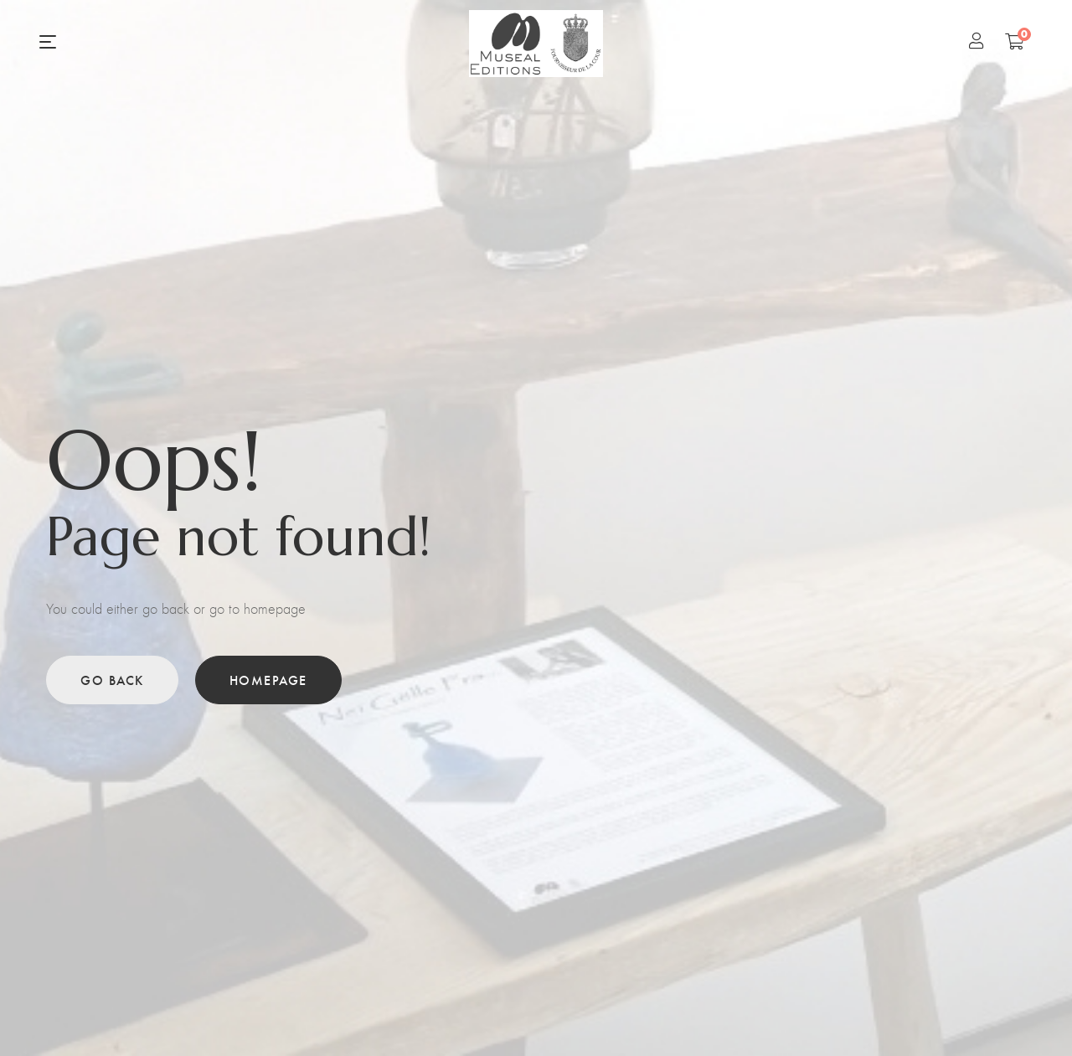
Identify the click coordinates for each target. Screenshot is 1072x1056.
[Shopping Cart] (1014, 41)
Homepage (268, 679)
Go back (112, 679)
